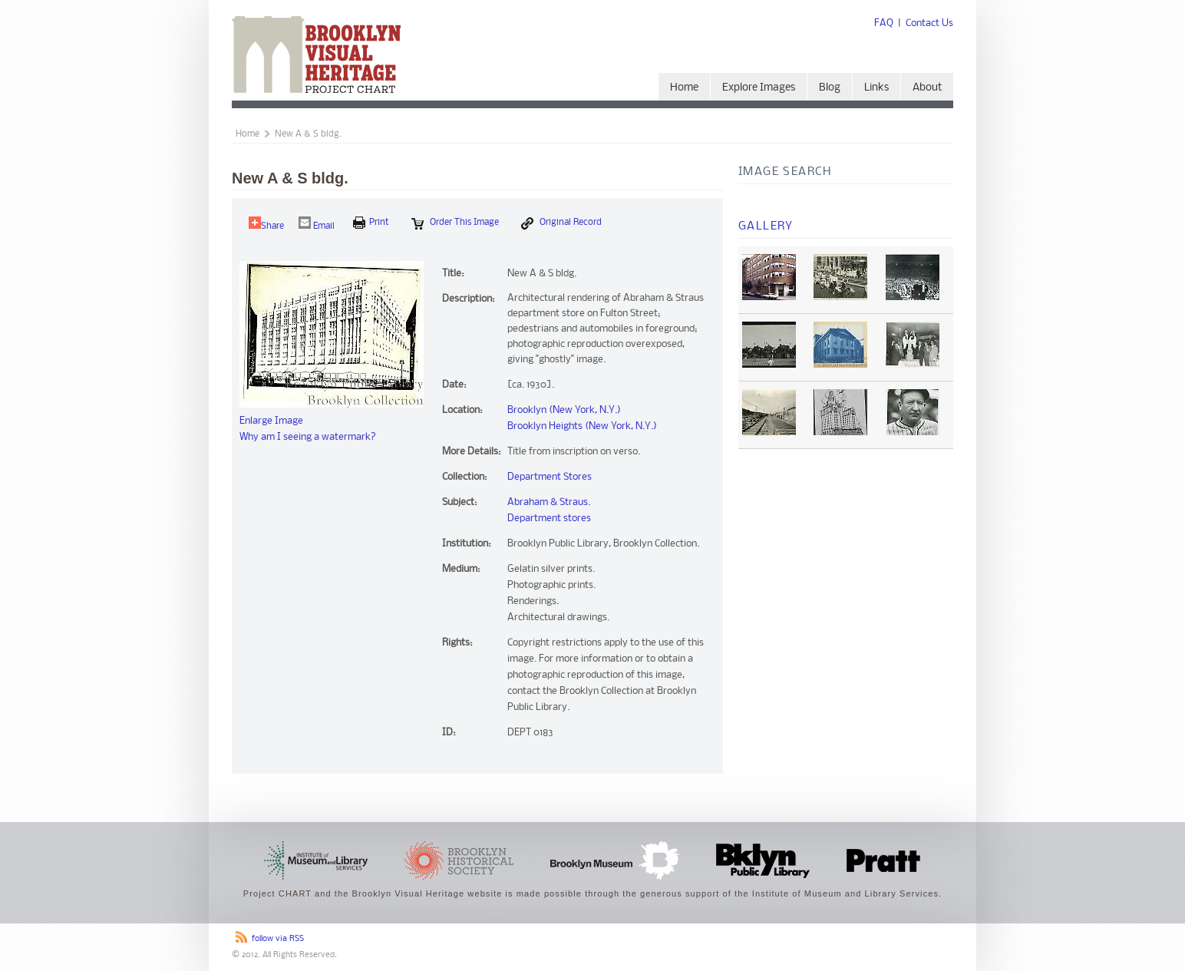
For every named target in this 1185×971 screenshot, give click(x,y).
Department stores (549, 518)
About (927, 88)
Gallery (766, 226)
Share (266, 223)
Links (876, 88)
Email (317, 223)
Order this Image (455, 223)
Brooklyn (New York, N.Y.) (564, 410)
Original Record (561, 223)
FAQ (883, 23)
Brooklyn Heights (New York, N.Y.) (582, 426)
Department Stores (549, 477)
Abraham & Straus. (548, 502)
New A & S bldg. (308, 134)
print (371, 222)
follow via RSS (278, 939)
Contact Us (929, 23)
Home (684, 88)
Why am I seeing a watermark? (307, 437)
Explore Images (758, 88)
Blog (829, 88)
